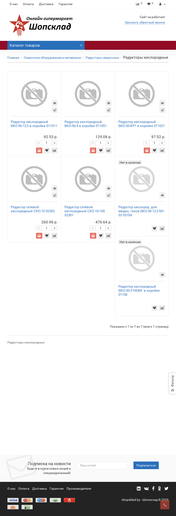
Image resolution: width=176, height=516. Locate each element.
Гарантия (66, 4)
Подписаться (146, 465)
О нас (14, 4)
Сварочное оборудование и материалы (52, 57)
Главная (13, 57)
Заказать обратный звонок (145, 22)
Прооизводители (79, 489)
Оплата (28, 4)
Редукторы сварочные (102, 57)
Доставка (46, 4)
